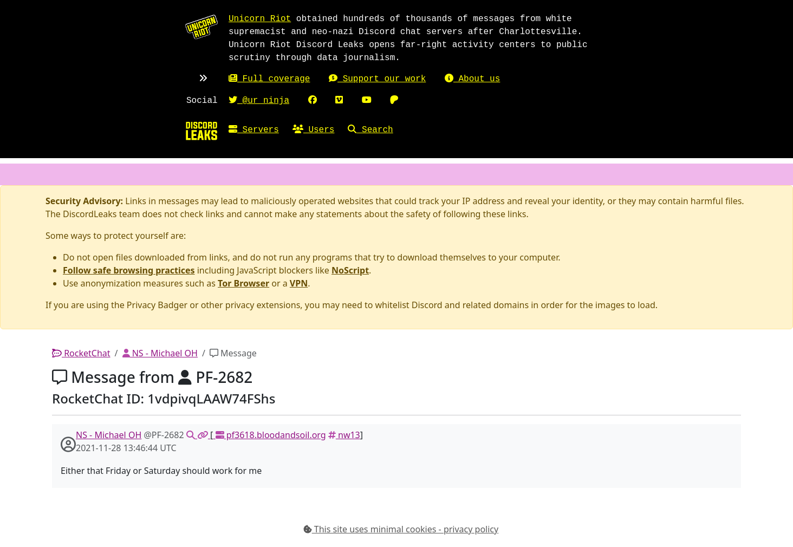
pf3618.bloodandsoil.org (269, 435)
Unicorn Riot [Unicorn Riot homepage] (260, 19)
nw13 (344, 435)
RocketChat (81, 353)
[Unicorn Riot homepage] (201, 26)
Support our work (377, 79)
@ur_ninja (259, 101)
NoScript (350, 270)
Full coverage (269, 79)
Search (370, 130)
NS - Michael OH (160, 353)
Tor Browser (243, 283)
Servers (254, 130)
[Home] (201, 130)
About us (472, 79)
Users (313, 130)
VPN (299, 283)
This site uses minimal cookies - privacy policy (401, 529)
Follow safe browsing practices (129, 270)
